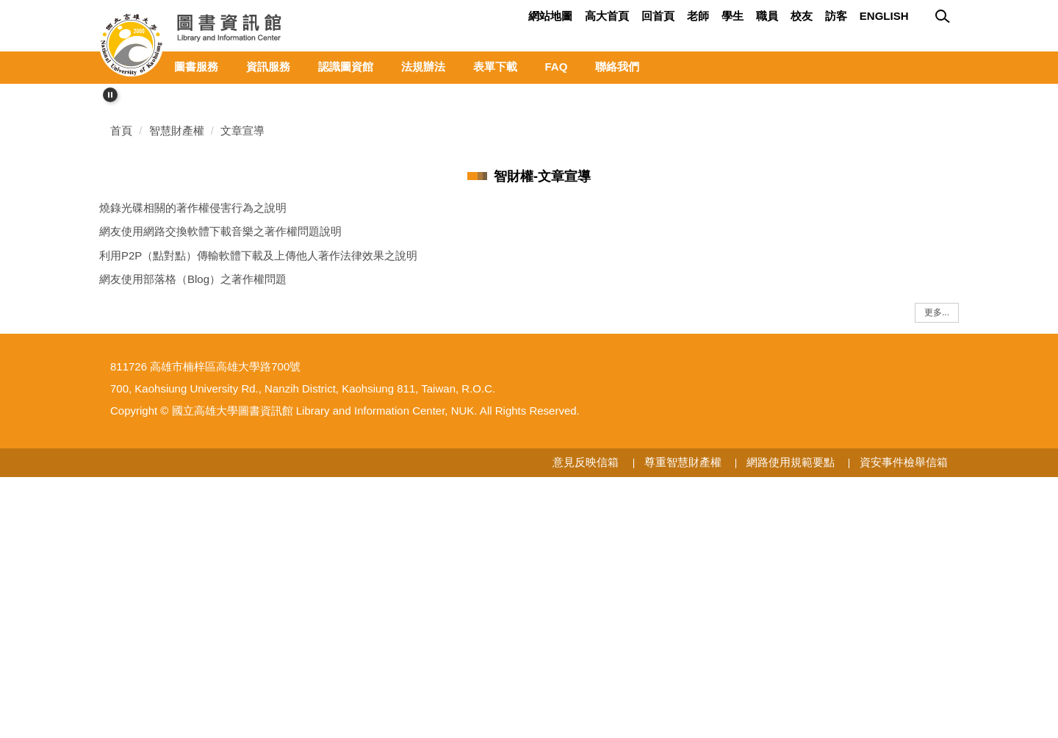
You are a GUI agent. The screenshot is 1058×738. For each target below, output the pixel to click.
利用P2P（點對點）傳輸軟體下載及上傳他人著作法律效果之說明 (258, 483)
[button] (110, 94)
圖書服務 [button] (196, 66)
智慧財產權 (176, 358)
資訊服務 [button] (268, 66)
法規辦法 (423, 66)
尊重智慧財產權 (682, 723)
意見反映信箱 (586, 723)
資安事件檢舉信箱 (904, 723)
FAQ (556, 66)
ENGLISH (884, 16)
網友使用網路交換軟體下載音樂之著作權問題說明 (220, 459)
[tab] (918, 293)
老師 (698, 16)
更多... (936, 540)
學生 (732, 16)
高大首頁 (607, 16)
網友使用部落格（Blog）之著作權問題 (193, 507)
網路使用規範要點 (790, 723)
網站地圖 (550, 16)
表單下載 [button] (495, 66)
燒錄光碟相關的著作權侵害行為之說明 (193, 435)
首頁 (121, 358)
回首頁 (657, 16)
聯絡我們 (617, 66)
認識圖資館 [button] (345, 66)
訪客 (836, 16)
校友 (802, 16)
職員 (767, 16)
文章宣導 (242, 358)
